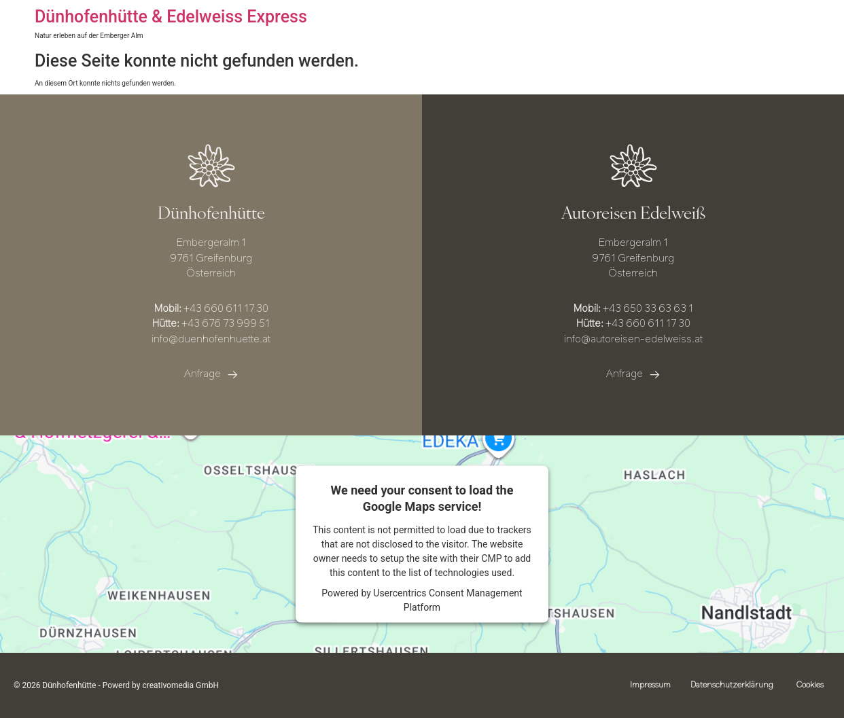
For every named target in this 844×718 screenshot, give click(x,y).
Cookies (810, 685)
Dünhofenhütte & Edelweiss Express (171, 16)
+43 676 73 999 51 (225, 324)
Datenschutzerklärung (731, 685)
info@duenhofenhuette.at (211, 340)
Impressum (649, 685)
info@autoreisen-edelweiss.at (633, 340)
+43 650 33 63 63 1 (648, 309)
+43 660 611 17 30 (225, 309)
